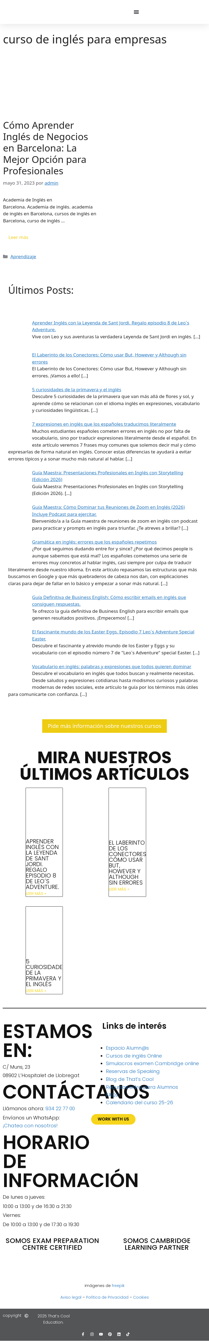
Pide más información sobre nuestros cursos (104, 726)
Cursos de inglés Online (134, 1055)
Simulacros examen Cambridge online (152, 1063)
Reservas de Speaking (133, 1071)
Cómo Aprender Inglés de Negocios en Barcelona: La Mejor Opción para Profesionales (45, 148)
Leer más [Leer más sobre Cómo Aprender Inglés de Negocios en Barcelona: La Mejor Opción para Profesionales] (18, 237)
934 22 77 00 (60, 1108)
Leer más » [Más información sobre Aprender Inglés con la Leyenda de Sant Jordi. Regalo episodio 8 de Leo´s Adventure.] (36, 893)
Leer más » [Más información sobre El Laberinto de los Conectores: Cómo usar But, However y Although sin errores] (119, 889)
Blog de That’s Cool (129, 1079)
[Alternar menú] (136, 12)
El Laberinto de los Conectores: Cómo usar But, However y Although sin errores (128, 862)
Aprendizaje (23, 256)
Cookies (141, 1297)
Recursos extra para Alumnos (142, 1087)
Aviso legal (70, 1297)
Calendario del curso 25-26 (139, 1102)
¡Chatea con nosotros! (30, 1125)
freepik (118, 1285)
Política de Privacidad (107, 1297)
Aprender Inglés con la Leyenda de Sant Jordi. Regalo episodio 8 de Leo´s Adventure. (42, 864)
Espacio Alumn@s (127, 1048)
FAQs (112, 1094)
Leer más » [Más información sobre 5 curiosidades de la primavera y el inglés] (36, 990)
